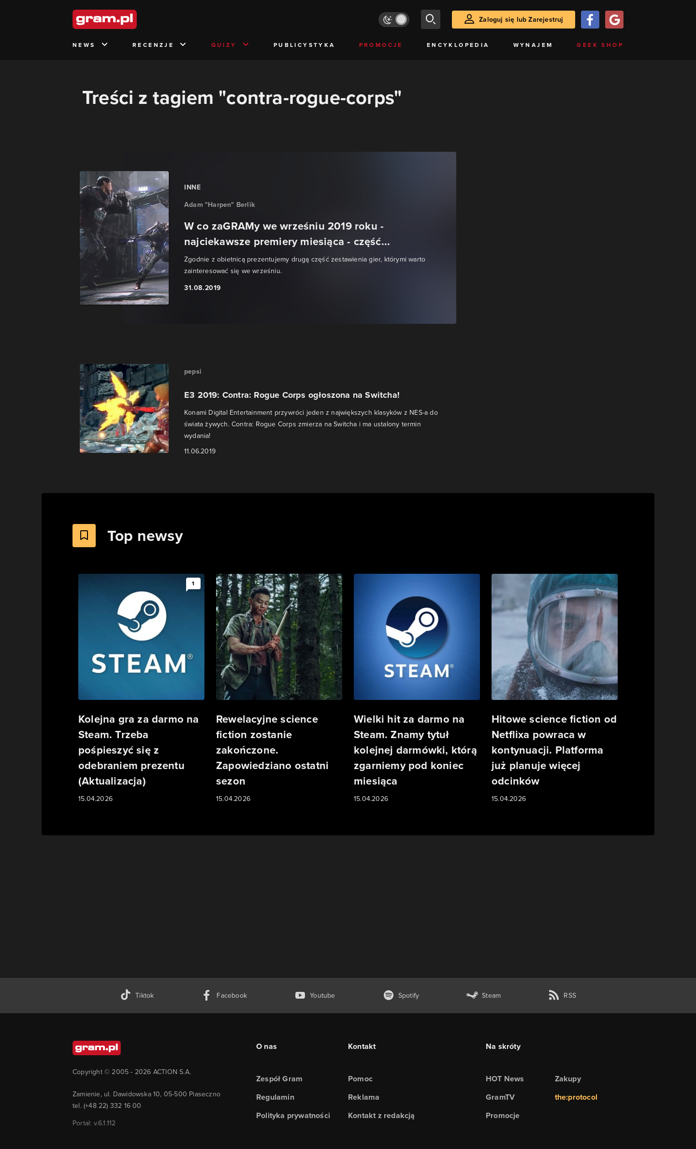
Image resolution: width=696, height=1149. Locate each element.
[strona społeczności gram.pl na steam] (483, 995)
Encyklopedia (458, 45)
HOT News (505, 1078)
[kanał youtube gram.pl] (314, 995)
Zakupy (568, 1078)
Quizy (230, 45)
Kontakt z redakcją (381, 1115)
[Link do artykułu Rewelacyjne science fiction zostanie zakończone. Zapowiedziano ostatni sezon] (279, 689)
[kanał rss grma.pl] (562, 995)
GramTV (500, 1097)
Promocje (381, 45)
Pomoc (360, 1078)
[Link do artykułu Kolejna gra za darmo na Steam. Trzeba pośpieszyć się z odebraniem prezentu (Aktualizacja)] (141, 689)
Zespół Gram (279, 1078)
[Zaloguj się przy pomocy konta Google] (614, 20)
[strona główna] (128, 19)
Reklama (363, 1097)
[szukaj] (430, 19)
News (90, 45)
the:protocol (576, 1097)
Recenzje (160, 45)
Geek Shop (600, 45)
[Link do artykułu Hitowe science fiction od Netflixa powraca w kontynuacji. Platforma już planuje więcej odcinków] (555, 689)
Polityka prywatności (293, 1115)
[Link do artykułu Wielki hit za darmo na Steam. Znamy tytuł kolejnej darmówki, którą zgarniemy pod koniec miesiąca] (417, 689)
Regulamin (275, 1097)
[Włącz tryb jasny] (393, 19)
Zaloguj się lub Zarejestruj (521, 20)
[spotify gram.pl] (401, 995)
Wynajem (533, 45)
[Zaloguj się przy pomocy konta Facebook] (590, 20)
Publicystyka (304, 45)
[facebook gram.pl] (224, 995)
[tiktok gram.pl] (137, 995)
